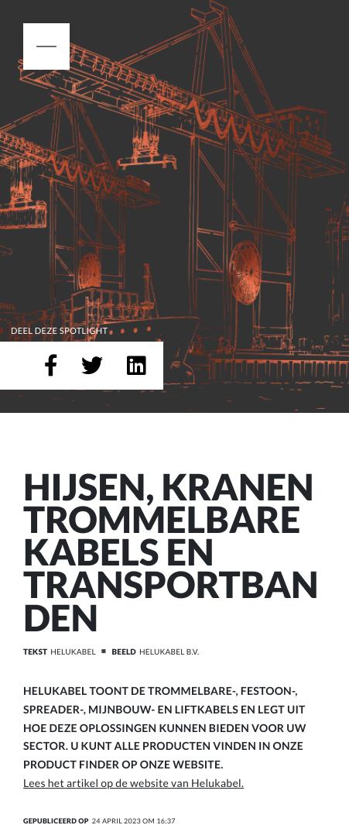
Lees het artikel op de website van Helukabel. (133, 782)
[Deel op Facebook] (51, 365)
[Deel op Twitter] (92, 365)
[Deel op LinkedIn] (136, 365)
